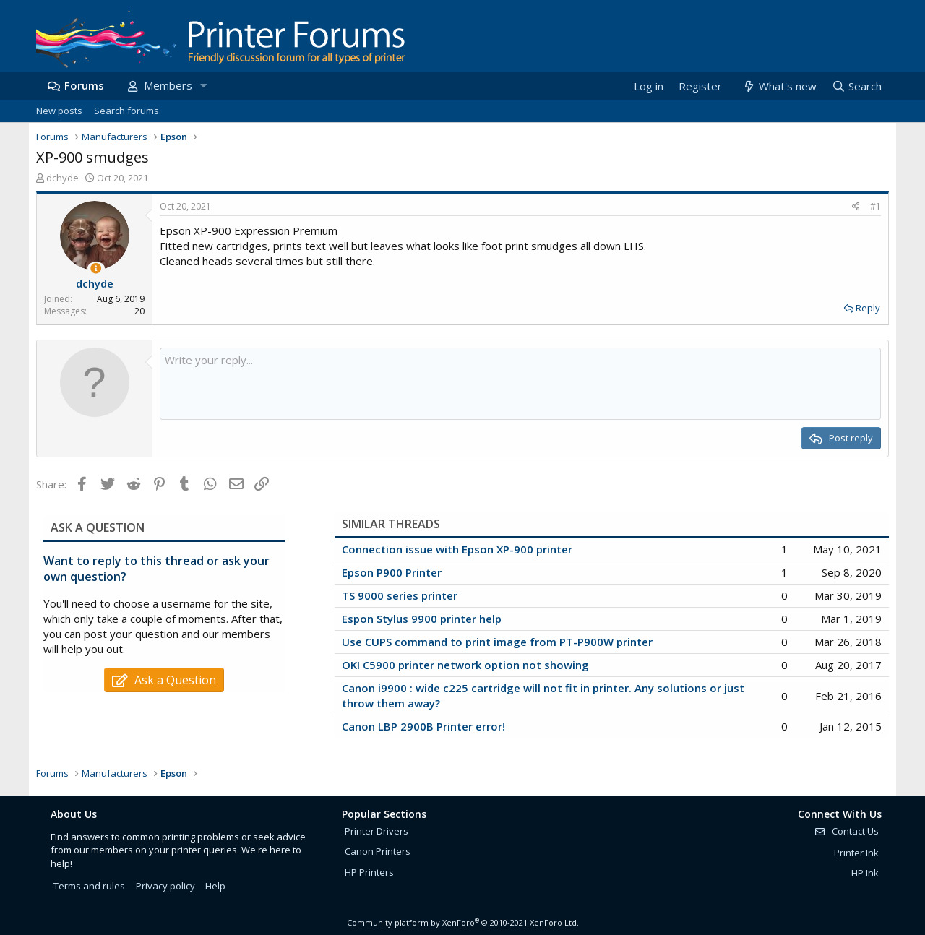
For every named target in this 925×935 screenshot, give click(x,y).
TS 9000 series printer (399, 595)
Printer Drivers (376, 830)
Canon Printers (377, 851)
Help (215, 885)
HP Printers (369, 872)
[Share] (856, 207)
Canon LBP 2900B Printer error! (423, 726)
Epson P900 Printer (392, 572)
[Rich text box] (520, 384)
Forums (84, 85)
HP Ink (865, 872)
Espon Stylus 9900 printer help (422, 618)
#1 (875, 206)
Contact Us (846, 830)
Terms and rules (89, 885)
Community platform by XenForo (463, 922)
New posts (59, 110)
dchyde (62, 177)
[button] (203, 85)
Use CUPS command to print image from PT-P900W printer (497, 641)
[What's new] (778, 86)
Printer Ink (856, 852)
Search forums (126, 110)
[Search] (856, 86)
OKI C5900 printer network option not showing (465, 665)
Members (168, 85)
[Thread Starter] (95, 268)
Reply (868, 307)
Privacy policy (165, 885)
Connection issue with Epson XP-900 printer (457, 549)
